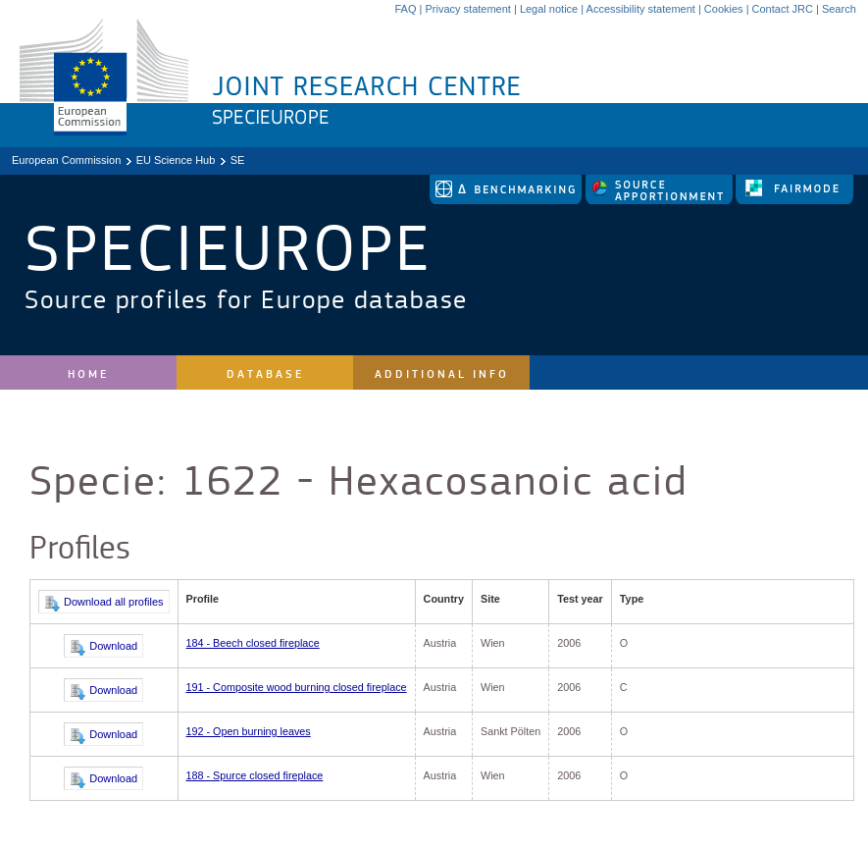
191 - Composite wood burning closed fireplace (296, 687)
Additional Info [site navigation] (442, 374)
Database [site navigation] (265, 374)
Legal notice (549, 9)
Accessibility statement (641, 9)
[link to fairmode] (794, 200)
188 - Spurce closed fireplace (255, 775)
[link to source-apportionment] (661, 200)
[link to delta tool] (507, 200)
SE (237, 160)
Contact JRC (782, 9)
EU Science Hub (176, 160)
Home (88, 374)
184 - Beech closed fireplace (253, 643)
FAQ (405, 9)
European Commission (66, 160)
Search (839, 9)
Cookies (723, 9)
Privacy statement (467, 9)
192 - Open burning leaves (248, 731)
